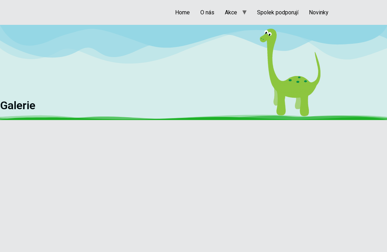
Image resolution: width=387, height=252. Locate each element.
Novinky (319, 12)
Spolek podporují (277, 12)
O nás (207, 12)
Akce (231, 12)
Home (182, 12)
